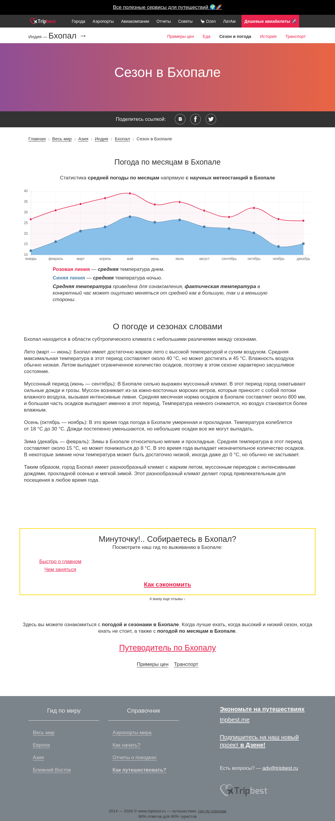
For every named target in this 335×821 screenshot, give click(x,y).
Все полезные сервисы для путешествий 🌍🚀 (167, 7)
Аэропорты (103, 21)
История (268, 36)
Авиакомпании (135, 21)
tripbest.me (235, 719)
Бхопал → (68, 36)
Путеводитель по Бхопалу (167, 647)
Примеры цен (180, 36)
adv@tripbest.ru (280, 768)
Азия (83, 138)
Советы (185, 21)
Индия (101, 138)
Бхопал (122, 138)
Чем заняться (60, 569)
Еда (206, 36)
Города (78, 21)
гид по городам (212, 811)
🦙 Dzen (208, 21)
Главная (37, 138)
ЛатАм (229, 21)
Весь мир (62, 138)
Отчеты (164, 21)
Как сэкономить (167, 584)
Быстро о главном (60, 561)
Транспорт (295, 36)
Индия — (38, 36)
